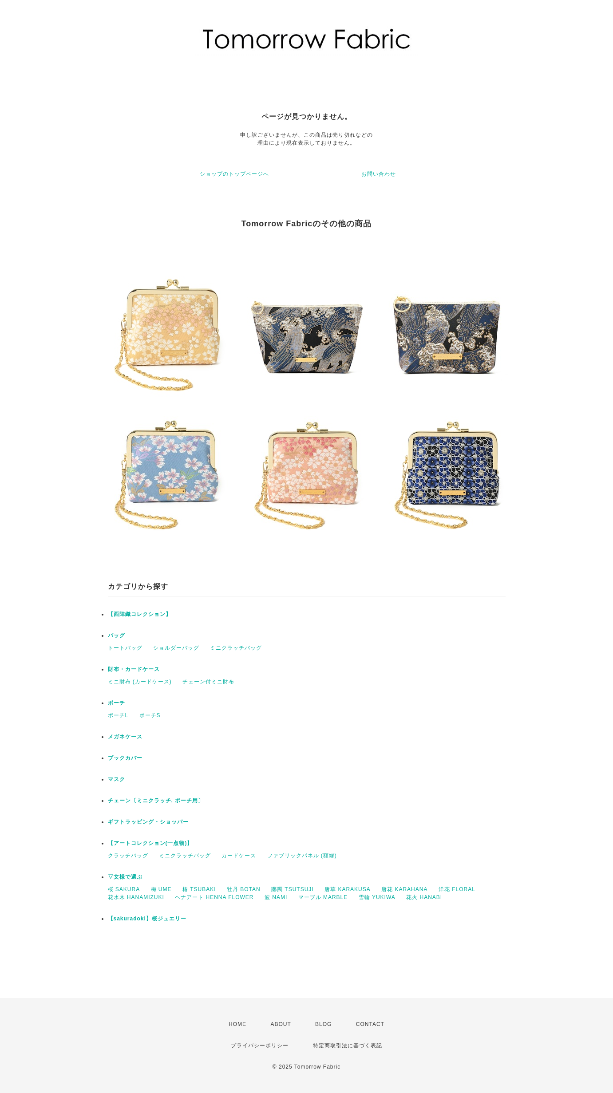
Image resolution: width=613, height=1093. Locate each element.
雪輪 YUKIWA (377, 897)
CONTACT (370, 1024)
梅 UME (161, 889)
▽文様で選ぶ (125, 877)
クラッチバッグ (128, 855)
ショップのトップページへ (234, 174)
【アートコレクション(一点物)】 (150, 843)
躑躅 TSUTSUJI (292, 889)
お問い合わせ (378, 174)
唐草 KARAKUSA (347, 889)
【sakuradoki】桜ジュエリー (147, 918)
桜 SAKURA (124, 889)
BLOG (323, 1024)
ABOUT (280, 1024)
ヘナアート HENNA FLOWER (214, 897)
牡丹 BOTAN (244, 889)
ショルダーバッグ (176, 648)
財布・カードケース (134, 669)
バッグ (116, 635)
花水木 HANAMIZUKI (136, 897)
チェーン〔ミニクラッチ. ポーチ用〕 (156, 800)
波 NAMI (276, 897)
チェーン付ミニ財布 (208, 682)
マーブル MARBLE (323, 897)
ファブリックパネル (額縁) (302, 855)
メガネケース (125, 737)
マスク (116, 779)
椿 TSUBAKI (199, 889)
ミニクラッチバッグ (236, 648)
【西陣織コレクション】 (139, 614)
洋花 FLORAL (457, 889)
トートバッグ (125, 648)
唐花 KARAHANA (404, 889)
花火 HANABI (424, 897)
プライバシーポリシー (260, 1045)
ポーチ (116, 703)
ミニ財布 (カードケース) (140, 682)
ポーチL (118, 715)
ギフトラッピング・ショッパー (148, 822)
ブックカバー (125, 758)
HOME (237, 1024)
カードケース (238, 855)
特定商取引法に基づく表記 (347, 1045)
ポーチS (150, 715)
